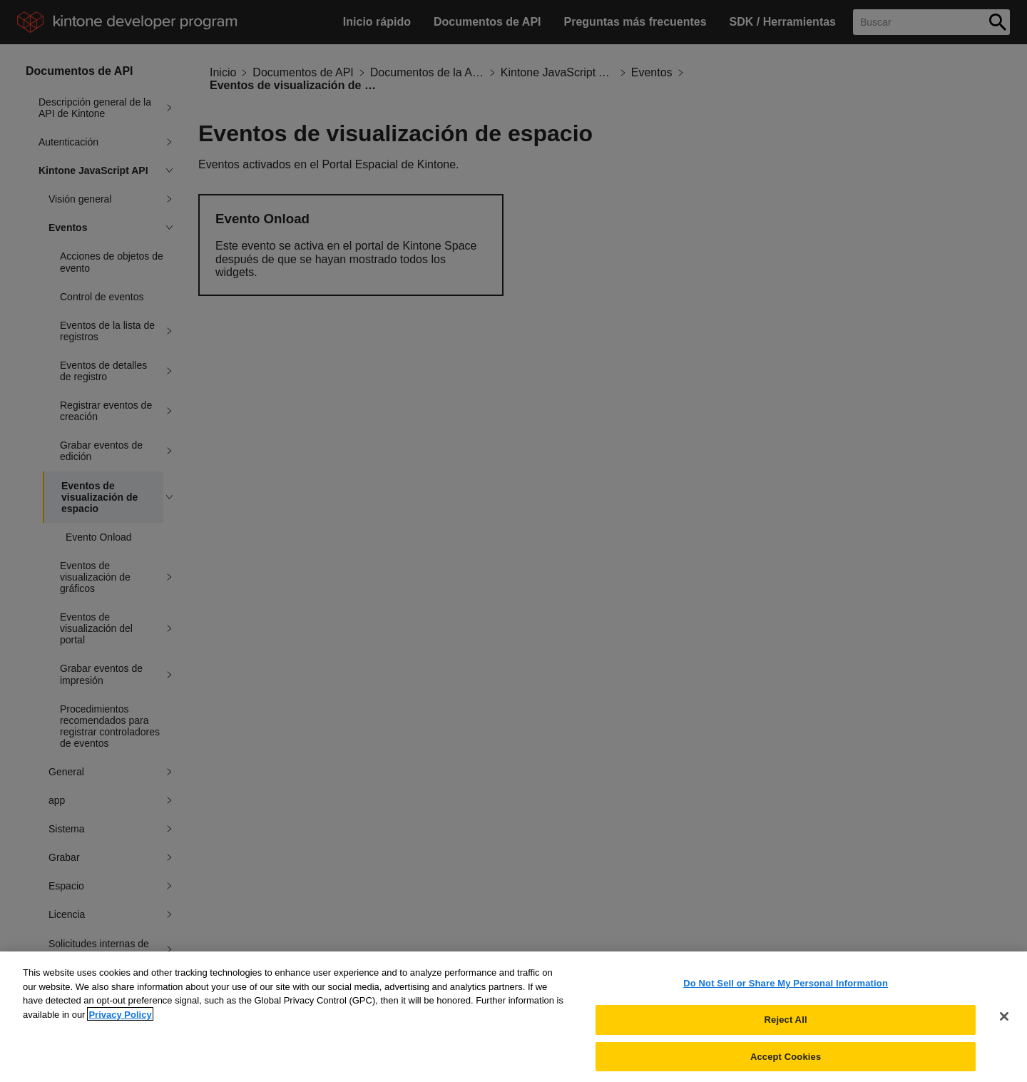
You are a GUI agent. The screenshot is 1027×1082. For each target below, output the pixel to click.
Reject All (786, 1025)
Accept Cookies (785, 1061)
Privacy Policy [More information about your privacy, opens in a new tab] (119, 1020)
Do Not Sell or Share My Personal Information (785, 989)
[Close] (1004, 1022)
